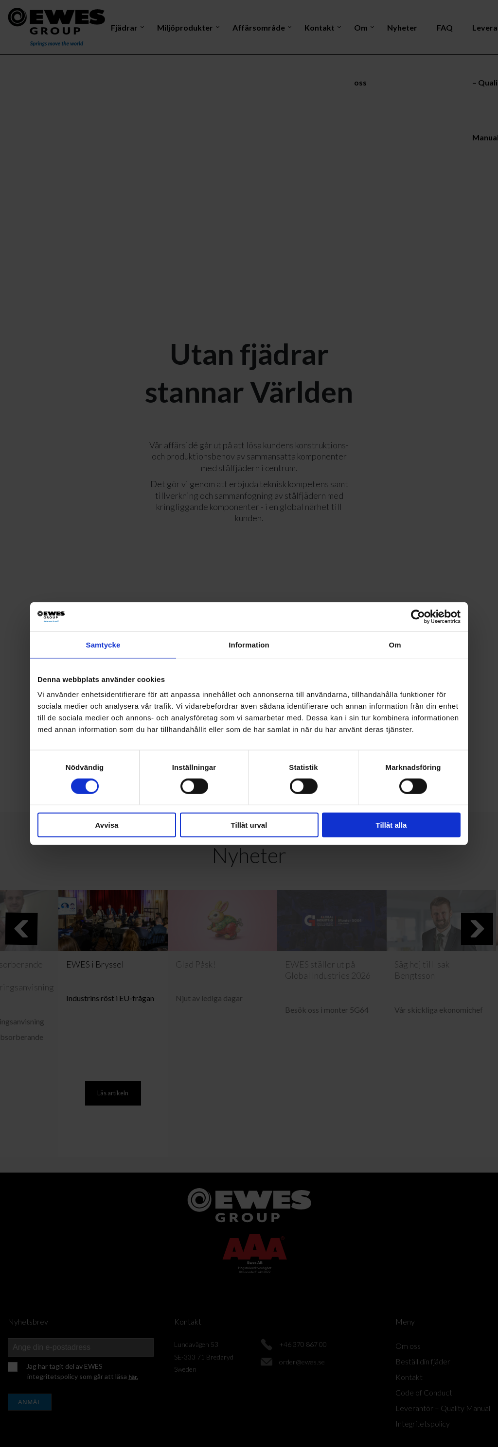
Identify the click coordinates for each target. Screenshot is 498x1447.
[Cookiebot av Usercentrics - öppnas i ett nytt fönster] (418, 616)
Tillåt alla (391, 825)
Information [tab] (249, 644)
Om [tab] (395, 644)
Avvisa (107, 825)
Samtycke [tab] (103, 644)
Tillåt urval (249, 825)
